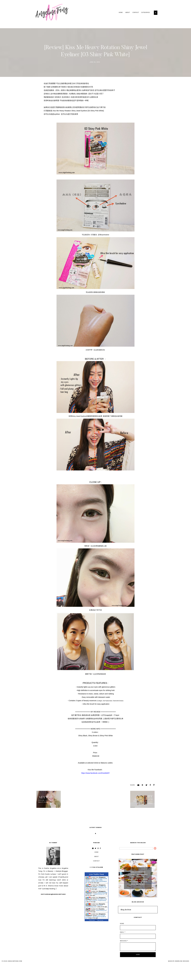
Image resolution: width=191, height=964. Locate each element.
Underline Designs (182, 961)
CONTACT (136, 12)
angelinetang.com (15, 961)
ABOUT (127, 12)
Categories (145, 12)
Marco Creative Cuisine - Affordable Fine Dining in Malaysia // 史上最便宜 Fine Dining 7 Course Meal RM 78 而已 (138, 878)
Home (121, 12)
